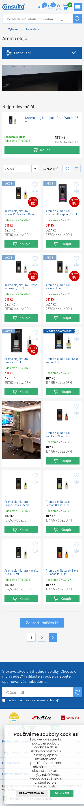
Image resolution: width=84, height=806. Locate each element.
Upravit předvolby (31, 793)
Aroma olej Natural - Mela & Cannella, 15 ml (62, 572)
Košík (67, 5)
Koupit (45, 150)
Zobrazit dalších (42, 622)
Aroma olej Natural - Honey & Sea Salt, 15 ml (19, 212)
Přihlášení (58, 7)
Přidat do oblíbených (34, 184)
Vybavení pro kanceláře (23, 29)
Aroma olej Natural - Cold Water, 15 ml (51, 120)
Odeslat (77, 692)
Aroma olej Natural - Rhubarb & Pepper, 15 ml (61, 212)
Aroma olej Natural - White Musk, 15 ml (21, 572)
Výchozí (10, 168)
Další (53, 637)
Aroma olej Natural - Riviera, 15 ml (58, 286)
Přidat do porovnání (34, 191)
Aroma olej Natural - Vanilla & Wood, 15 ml (59, 434)
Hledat (77, 18)
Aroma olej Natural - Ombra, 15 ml (17, 360)
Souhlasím (62, 793)
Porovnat (43, 5)
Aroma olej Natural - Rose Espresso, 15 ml (20, 286)
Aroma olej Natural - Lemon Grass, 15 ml (58, 503)
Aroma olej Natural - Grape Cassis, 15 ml (17, 503)
